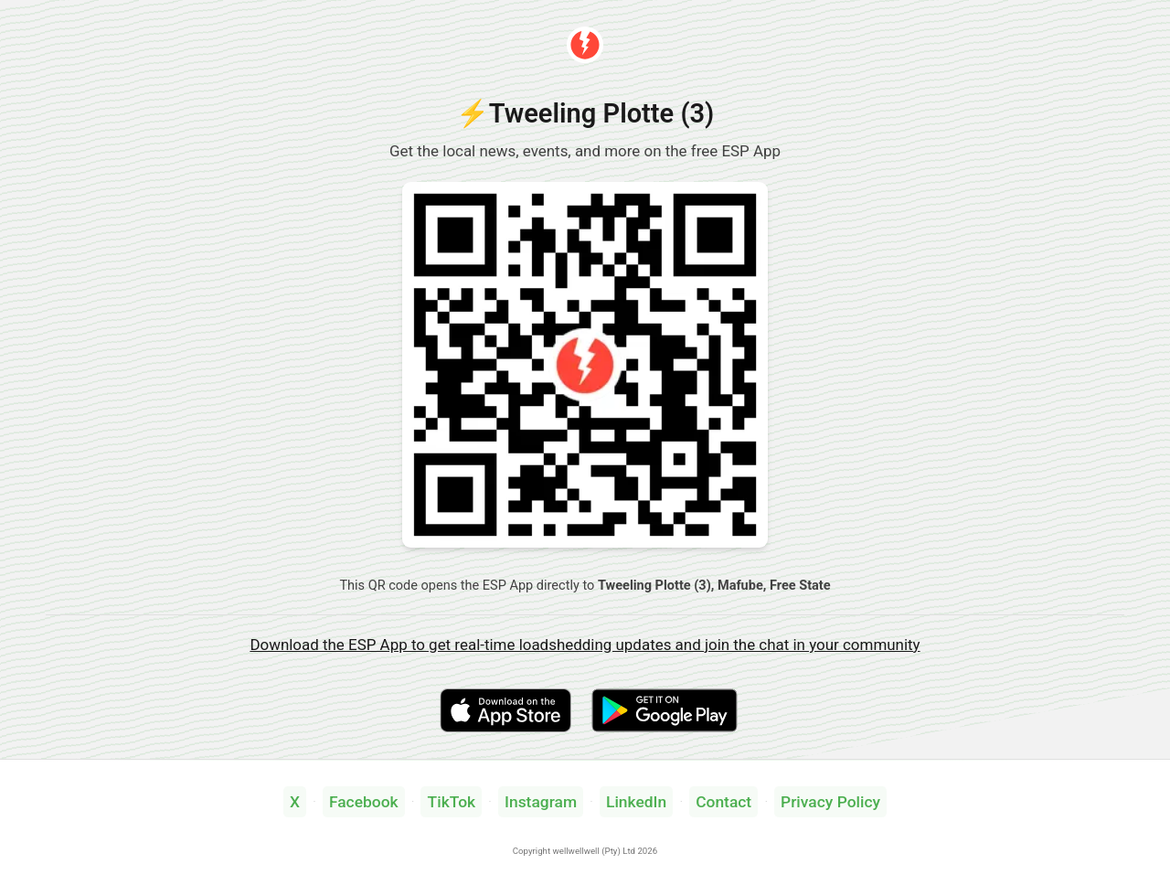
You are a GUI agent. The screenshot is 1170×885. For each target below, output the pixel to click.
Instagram (541, 802)
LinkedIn (636, 802)
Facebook (364, 802)
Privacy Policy (830, 802)
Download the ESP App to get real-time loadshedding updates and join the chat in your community (585, 644)
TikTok (452, 802)
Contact (723, 802)
